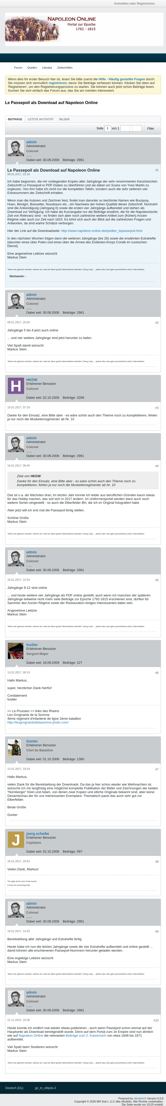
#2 (157, 323)
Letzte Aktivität (41, 119)
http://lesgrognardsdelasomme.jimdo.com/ (37, 722)
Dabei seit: (34, 160)
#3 (157, 408)
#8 (157, 861)
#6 (157, 673)
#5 (157, 580)
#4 (157, 466)
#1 (157, 170)
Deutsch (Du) (15, 1088)
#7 (157, 769)
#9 (157, 931)
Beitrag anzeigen (44, 476)
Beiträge (15, 119)
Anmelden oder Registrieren (136, 3)
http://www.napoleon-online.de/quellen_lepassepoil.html (101, 231)
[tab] (15, 119)
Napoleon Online (31, 1035)
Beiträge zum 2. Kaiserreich (86, 1035)
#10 (156, 1020)
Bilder (64, 119)
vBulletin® (140, 1098)
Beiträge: (69, 160)
